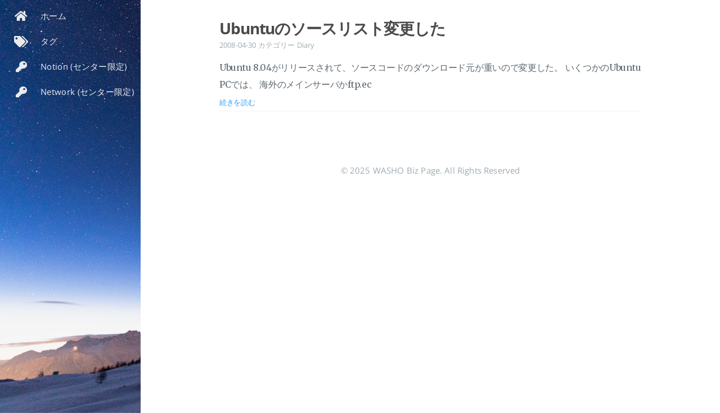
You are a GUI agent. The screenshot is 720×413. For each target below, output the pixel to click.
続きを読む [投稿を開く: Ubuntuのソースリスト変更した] (237, 102)
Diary (306, 45)
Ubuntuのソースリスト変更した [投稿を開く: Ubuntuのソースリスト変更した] (332, 28)
